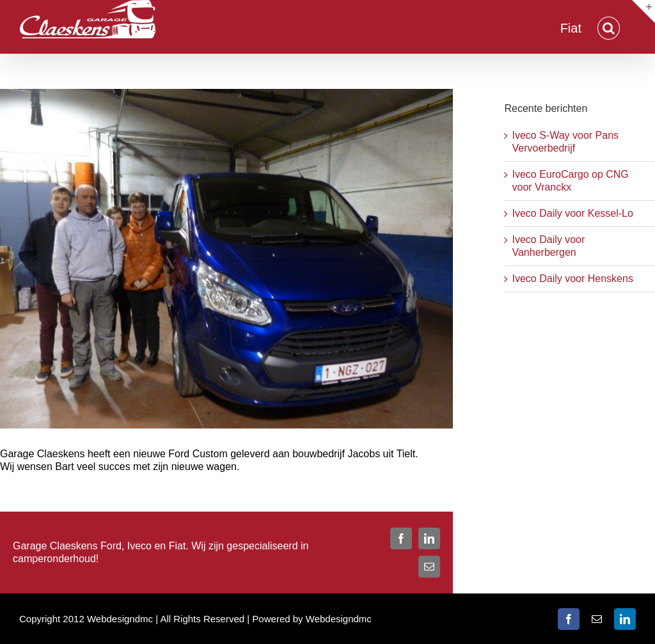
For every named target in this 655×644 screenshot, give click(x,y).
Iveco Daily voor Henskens (572, 278)
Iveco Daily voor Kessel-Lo (572, 213)
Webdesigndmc (339, 618)
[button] (608, 27)
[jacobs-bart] (226, 258)
